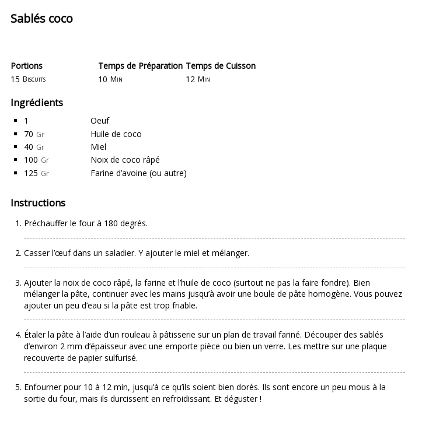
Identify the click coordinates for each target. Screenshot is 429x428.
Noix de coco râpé (125, 159)
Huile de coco (116, 133)
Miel (98, 146)
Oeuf (99, 120)
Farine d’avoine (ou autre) (138, 172)
